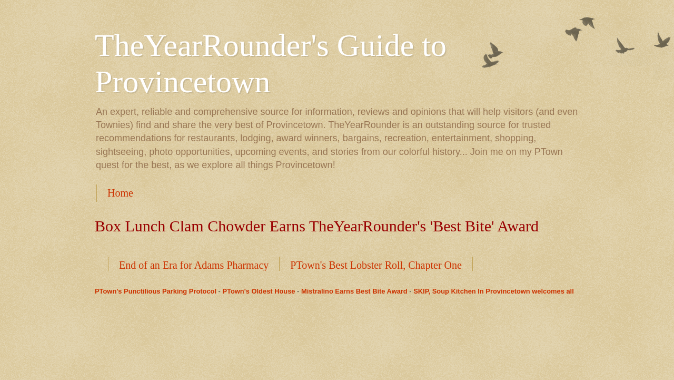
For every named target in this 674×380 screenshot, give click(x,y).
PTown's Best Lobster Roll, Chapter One (376, 265)
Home (120, 193)
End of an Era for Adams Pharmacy (194, 265)
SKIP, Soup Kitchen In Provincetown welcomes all (493, 291)
